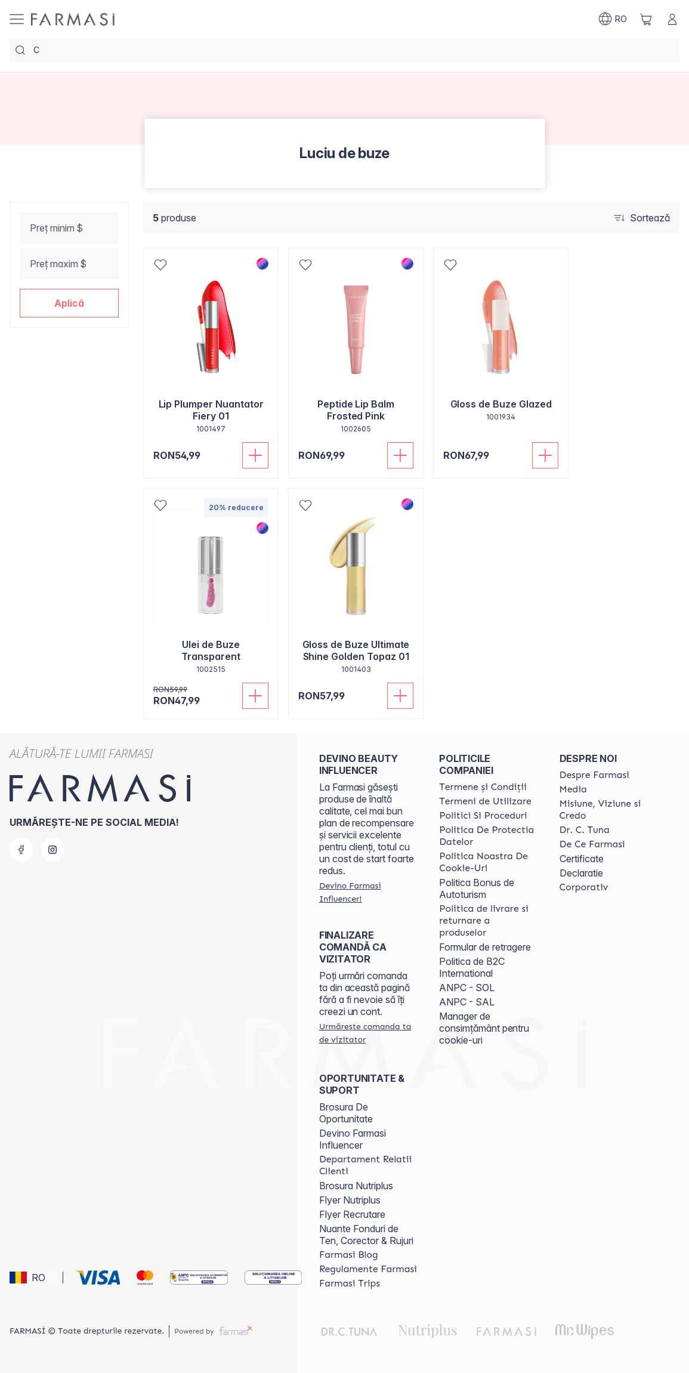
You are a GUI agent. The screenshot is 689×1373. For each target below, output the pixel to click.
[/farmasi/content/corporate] (584, 887)
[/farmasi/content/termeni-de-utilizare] (485, 801)
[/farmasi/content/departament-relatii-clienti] (368, 1165)
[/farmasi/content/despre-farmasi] (594, 775)
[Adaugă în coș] (255, 455)
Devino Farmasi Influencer (352, 1139)
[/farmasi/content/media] (573, 789)
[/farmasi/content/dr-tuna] (585, 830)
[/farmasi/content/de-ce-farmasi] (592, 844)
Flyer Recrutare (352, 1214)
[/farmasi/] (73, 19)
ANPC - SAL (467, 1002)
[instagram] (52, 850)
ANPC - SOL (467, 988)
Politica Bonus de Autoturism (476, 888)
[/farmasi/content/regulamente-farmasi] (368, 1269)
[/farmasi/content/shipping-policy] (488, 921)
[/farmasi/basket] (646, 19)
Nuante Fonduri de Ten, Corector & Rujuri (366, 1235)
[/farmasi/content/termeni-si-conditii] (483, 787)
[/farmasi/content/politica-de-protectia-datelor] (488, 836)
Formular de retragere (485, 947)
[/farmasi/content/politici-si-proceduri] (483, 816)
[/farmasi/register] (368, 892)
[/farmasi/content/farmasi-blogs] (348, 1255)
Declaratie (581, 873)
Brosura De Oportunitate (346, 1113)
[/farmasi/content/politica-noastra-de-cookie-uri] (488, 862)
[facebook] (21, 850)
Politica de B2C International (472, 967)
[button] (69, 303)
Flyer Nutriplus (350, 1200)
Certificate (582, 859)
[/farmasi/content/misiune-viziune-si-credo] (609, 810)
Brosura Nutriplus (356, 1186)
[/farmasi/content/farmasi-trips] (349, 1283)
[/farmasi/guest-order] (368, 1033)
